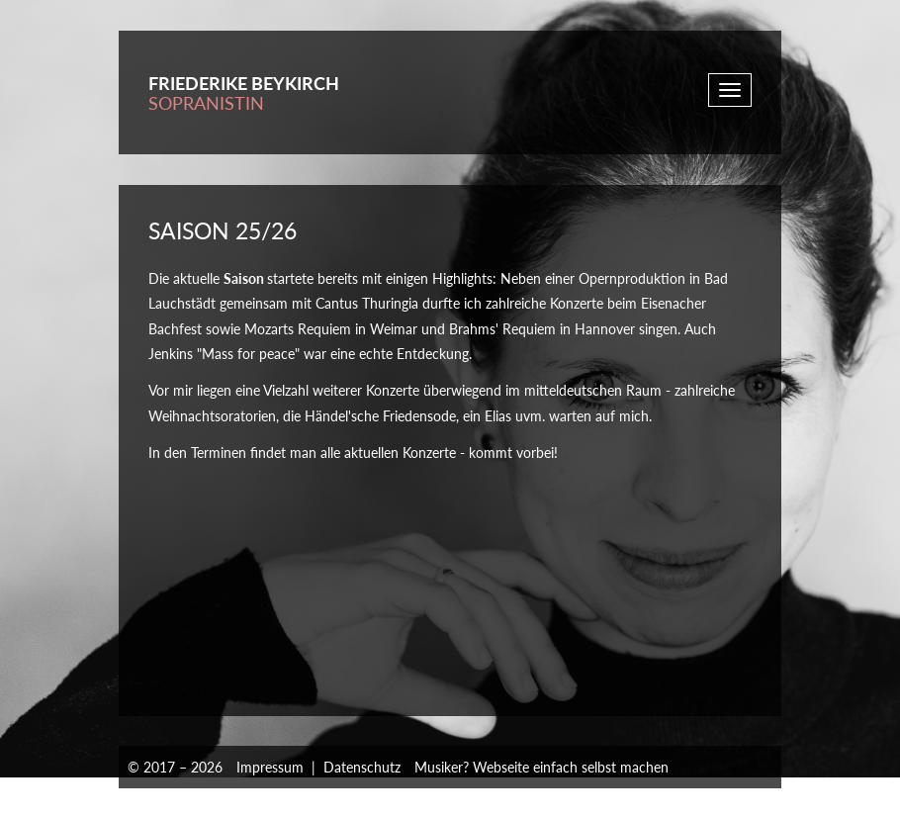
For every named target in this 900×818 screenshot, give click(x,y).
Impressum (270, 767)
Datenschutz (362, 767)
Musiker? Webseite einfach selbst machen (541, 767)
